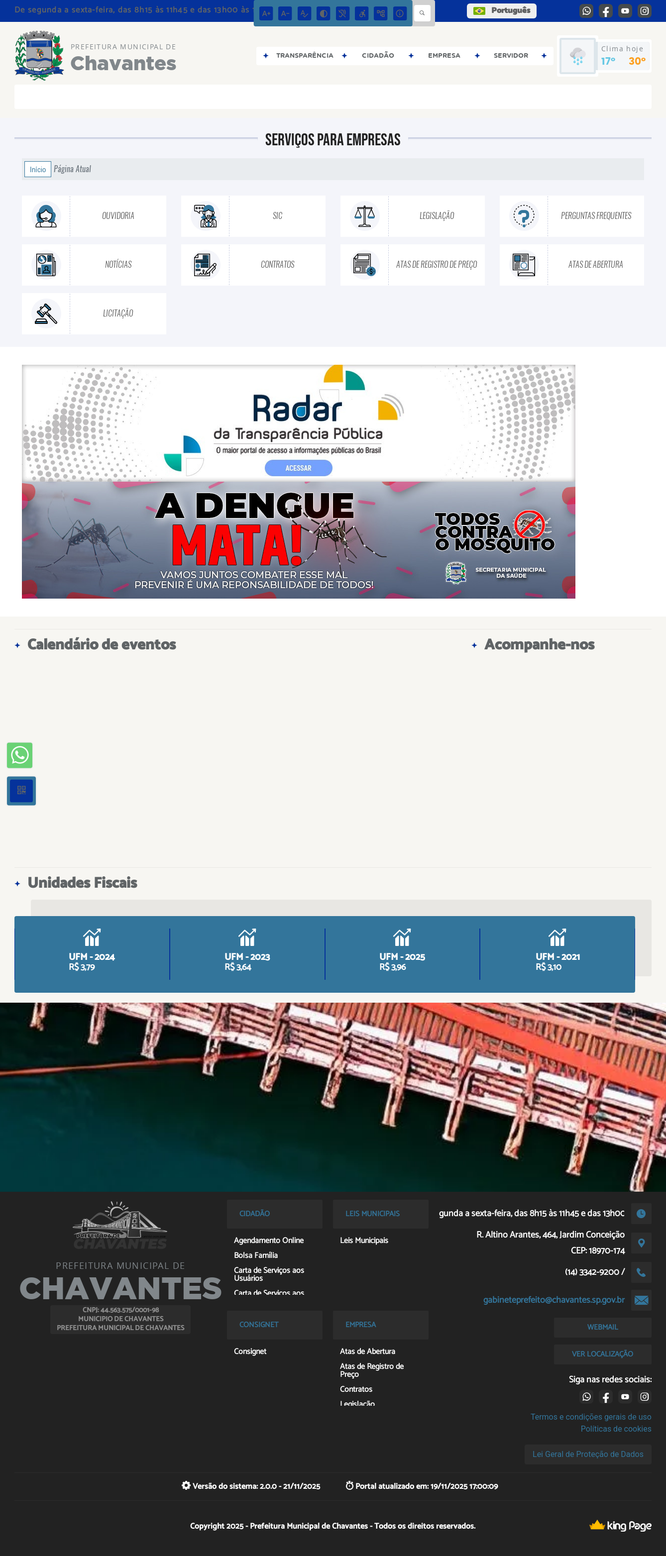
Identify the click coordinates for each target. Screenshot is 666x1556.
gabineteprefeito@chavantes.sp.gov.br (554, 1300)
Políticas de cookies (616, 1429)
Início (38, 169)
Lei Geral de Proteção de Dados (588, 1454)
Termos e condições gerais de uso (591, 1417)
